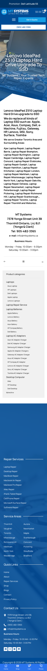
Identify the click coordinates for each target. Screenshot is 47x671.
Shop (6, 585)
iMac (9, 381)
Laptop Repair (10, 466)
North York (8, 551)
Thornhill (8, 524)
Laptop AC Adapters (16, 335)
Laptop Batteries (14, 309)
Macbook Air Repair (12, 480)
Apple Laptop (13, 297)
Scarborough (30, 537)
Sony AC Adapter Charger (17, 369)
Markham (8, 546)
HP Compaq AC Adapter (16, 362)
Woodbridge (9, 555)
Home (6, 572)
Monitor (10, 392)
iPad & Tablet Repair (13, 494)
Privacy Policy (10, 599)
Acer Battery (12, 324)
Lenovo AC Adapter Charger (18, 366)
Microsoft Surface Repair (15, 503)
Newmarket (29, 528)
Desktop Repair (11, 471)
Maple (26, 533)
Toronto (7, 533)
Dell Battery (12, 332)
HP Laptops (12, 290)
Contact (7, 594)
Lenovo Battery (13, 317)
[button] (14, 20)
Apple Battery (13, 313)
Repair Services (11, 581)
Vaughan (8, 528)
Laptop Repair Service (16, 304)
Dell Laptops (12, 293)
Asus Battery (12, 321)
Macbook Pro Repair (13, 484)
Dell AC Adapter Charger (17, 343)
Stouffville (28, 551)
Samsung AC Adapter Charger (19, 347)
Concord (27, 542)
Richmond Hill (10, 542)
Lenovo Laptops (14, 301)
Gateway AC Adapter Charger (19, 354)
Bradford (28, 555)
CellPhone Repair (12, 498)
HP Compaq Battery (15, 328)
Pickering (28, 546)
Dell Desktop (12, 388)
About (6, 576)
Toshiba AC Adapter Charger (18, 373)
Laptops (10, 281)
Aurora (27, 524)
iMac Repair (9, 489)
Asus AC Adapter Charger (17, 358)
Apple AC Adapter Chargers (18, 351)
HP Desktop (12, 385)
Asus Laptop (12, 286)
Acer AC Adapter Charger (17, 340)
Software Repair (11, 507)
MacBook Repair (11, 475)
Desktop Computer (15, 377)
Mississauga (9, 537)
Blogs (6, 590)
